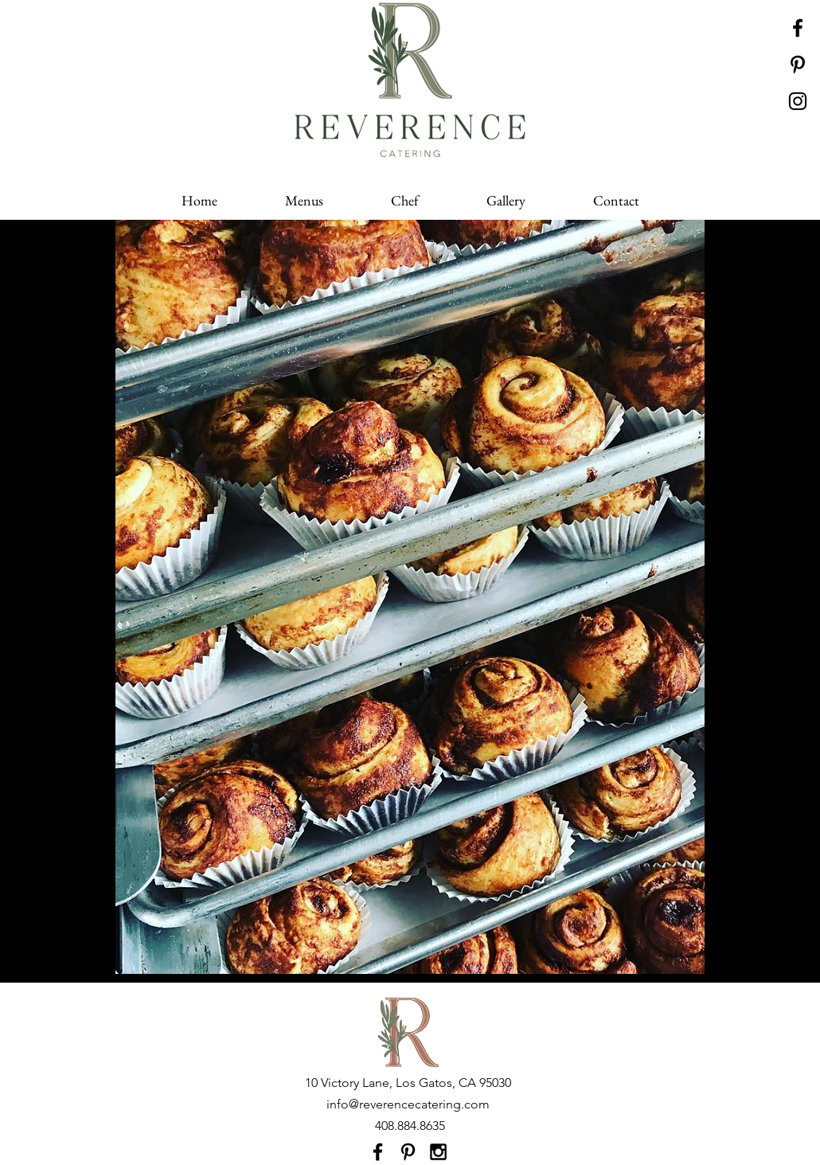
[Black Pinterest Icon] (798, 64)
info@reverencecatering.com (408, 1104)
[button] (304, 200)
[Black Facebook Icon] (798, 28)
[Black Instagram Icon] (798, 101)
